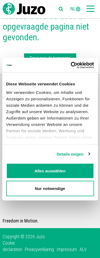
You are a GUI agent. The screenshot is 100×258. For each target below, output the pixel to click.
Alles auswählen (50, 171)
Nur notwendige (50, 188)
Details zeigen (70, 154)
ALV (82, 249)
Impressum (67, 249)
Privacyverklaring (39, 249)
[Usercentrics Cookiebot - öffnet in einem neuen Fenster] (71, 65)
